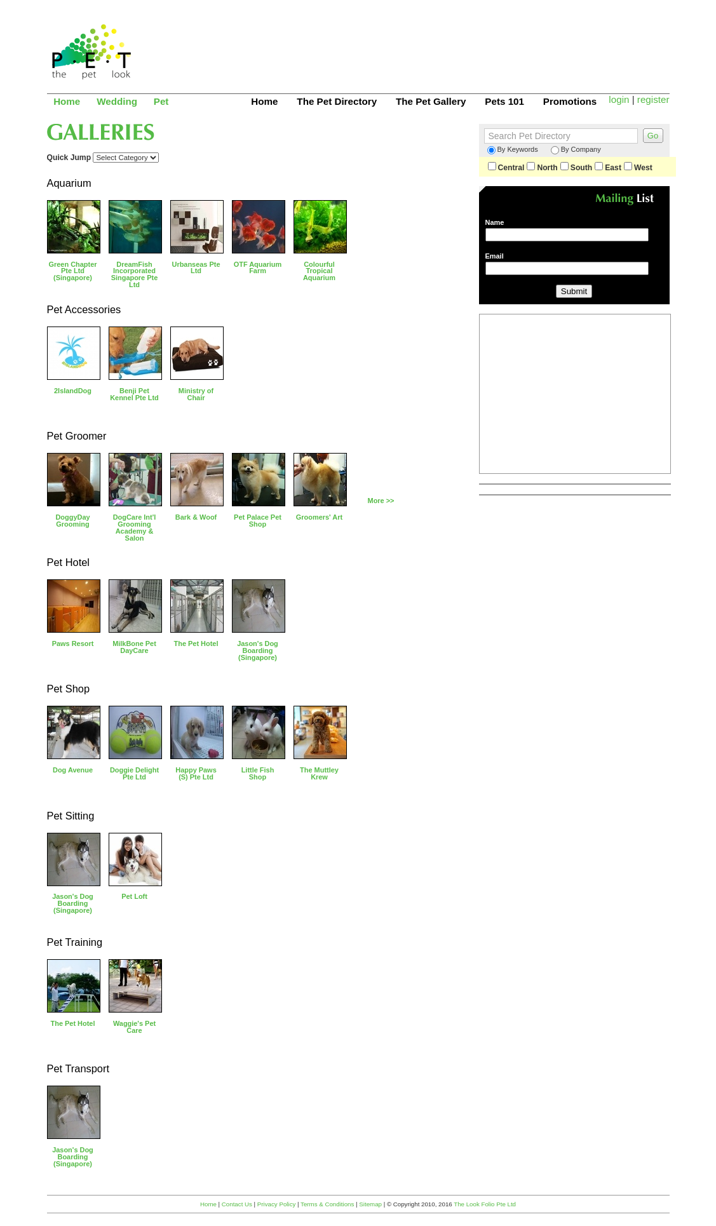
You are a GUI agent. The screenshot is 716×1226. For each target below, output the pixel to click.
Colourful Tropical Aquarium (319, 271)
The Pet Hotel (196, 643)
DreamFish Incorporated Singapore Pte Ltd (134, 274)
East (608, 167)
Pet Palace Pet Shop (257, 520)
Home (66, 101)
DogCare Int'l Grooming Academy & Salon (134, 527)
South (576, 167)
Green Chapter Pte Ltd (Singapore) (73, 271)
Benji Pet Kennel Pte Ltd (134, 394)
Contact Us (237, 1204)
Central (506, 167)
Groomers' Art (319, 517)
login (619, 99)
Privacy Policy (276, 1204)
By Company (576, 149)
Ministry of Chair (196, 394)
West (638, 167)
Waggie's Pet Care (134, 1027)
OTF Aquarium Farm (258, 267)
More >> (381, 500)
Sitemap (370, 1204)
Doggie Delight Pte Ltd (134, 773)
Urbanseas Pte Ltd (196, 267)
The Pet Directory (337, 101)
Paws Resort (73, 643)
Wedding (117, 101)
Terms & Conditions (327, 1204)
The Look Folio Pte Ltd (485, 1204)
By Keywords (512, 149)
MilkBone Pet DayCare (134, 647)
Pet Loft (134, 896)
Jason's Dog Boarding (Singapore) (257, 650)
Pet (161, 101)
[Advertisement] (438, 41)
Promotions (570, 101)
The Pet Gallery (431, 101)
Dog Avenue (73, 770)
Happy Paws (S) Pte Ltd (195, 773)
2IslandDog (72, 390)
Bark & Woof (196, 517)
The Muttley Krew (319, 773)
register (653, 99)
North (542, 167)
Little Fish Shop (257, 773)
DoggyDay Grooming (72, 520)
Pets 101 (504, 101)
